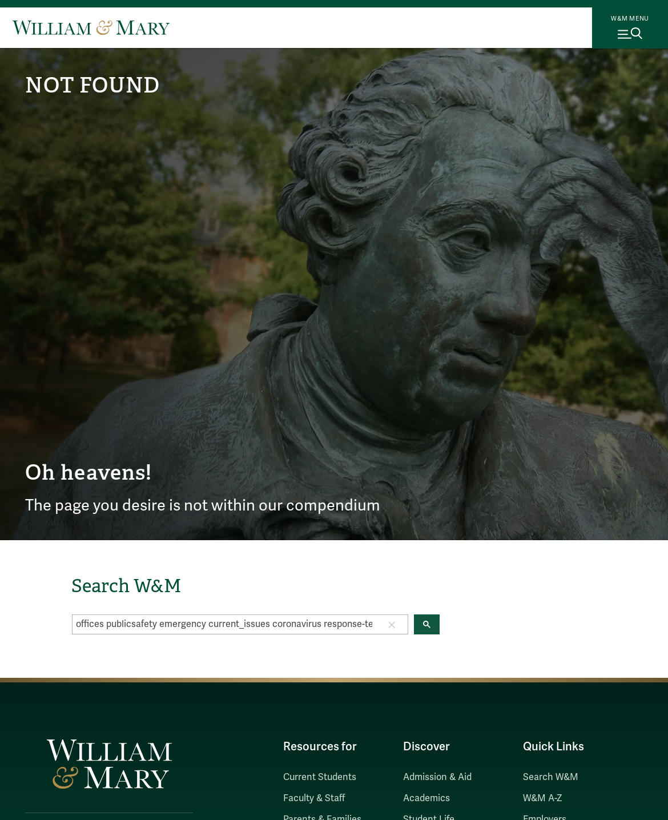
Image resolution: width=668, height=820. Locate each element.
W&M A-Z (542, 798)
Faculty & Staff (314, 798)
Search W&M (550, 777)
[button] (392, 624)
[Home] (91, 27)
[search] (224, 624)
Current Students (319, 777)
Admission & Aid (437, 777)
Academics (426, 798)
